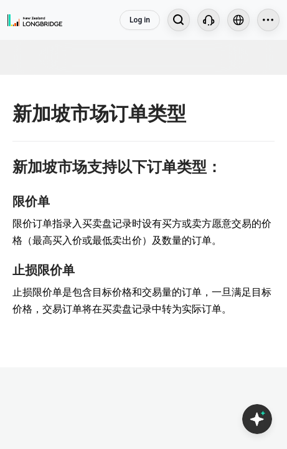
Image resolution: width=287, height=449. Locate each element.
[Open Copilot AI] (257, 419)
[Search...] (178, 20)
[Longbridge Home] (34, 20)
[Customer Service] (208, 20)
